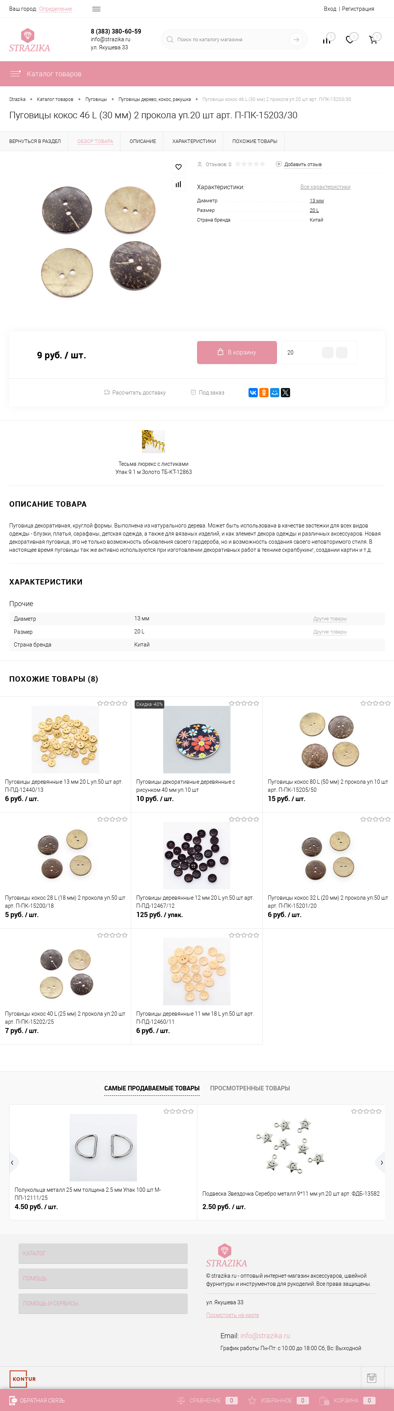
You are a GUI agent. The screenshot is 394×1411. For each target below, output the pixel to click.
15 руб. (328, 803)
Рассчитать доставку (135, 393)
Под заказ (207, 392)
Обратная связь (37, 1401)
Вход (330, 9)
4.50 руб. (36, 1207)
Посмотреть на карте (232, 1315)
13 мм (317, 200)
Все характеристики (326, 187)
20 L (314, 210)
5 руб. (65, 918)
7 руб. (65, 1034)
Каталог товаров (45, 74)
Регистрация (358, 9)
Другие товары (330, 619)
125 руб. (196, 918)
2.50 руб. (161, 1207)
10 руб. (196, 803)
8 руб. (282, 1207)
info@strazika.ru (265, 1336)
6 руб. (65, 803)
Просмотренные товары (250, 1088)
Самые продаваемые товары (152, 1088)
